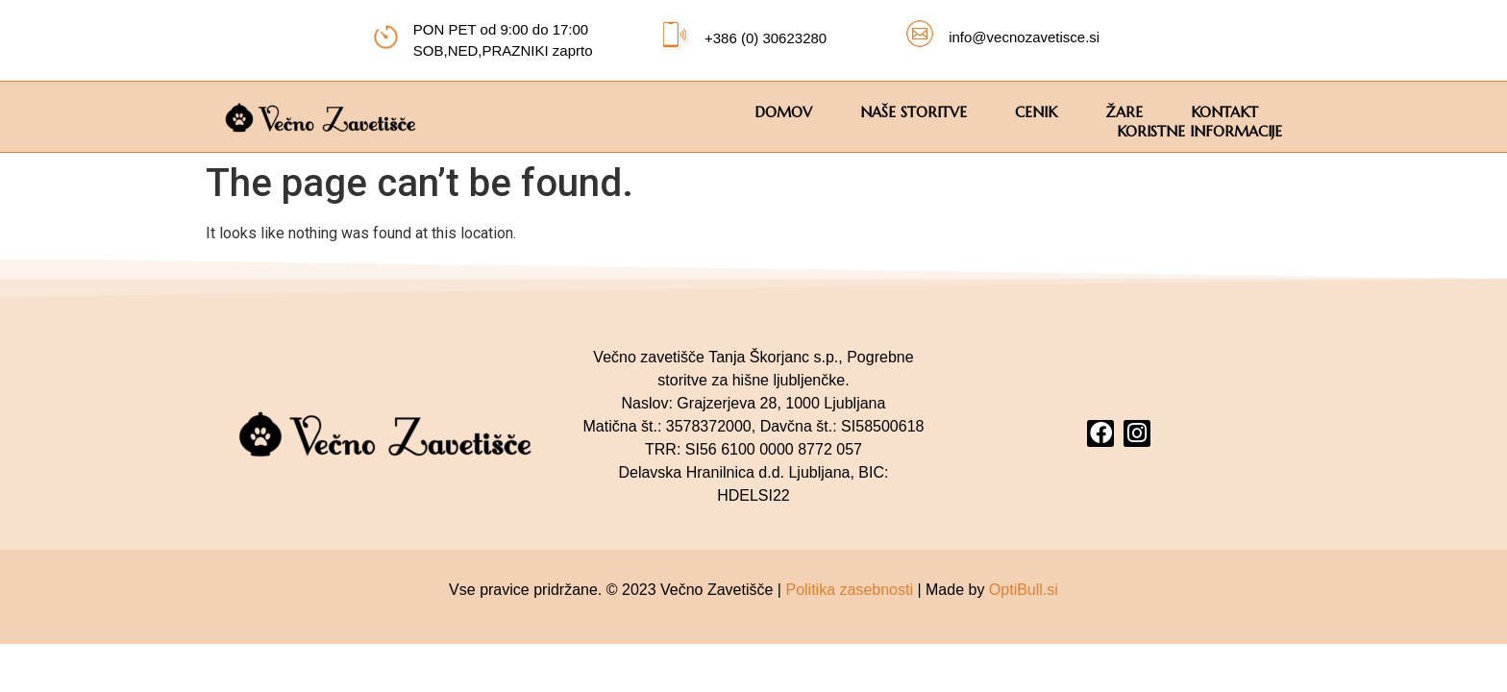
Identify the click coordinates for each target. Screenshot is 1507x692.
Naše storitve (913, 112)
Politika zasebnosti (849, 589)
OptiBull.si (1023, 589)
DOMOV (783, 112)
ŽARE (1124, 112)
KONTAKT (1224, 112)
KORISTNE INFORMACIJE (1199, 131)
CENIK (1036, 112)
